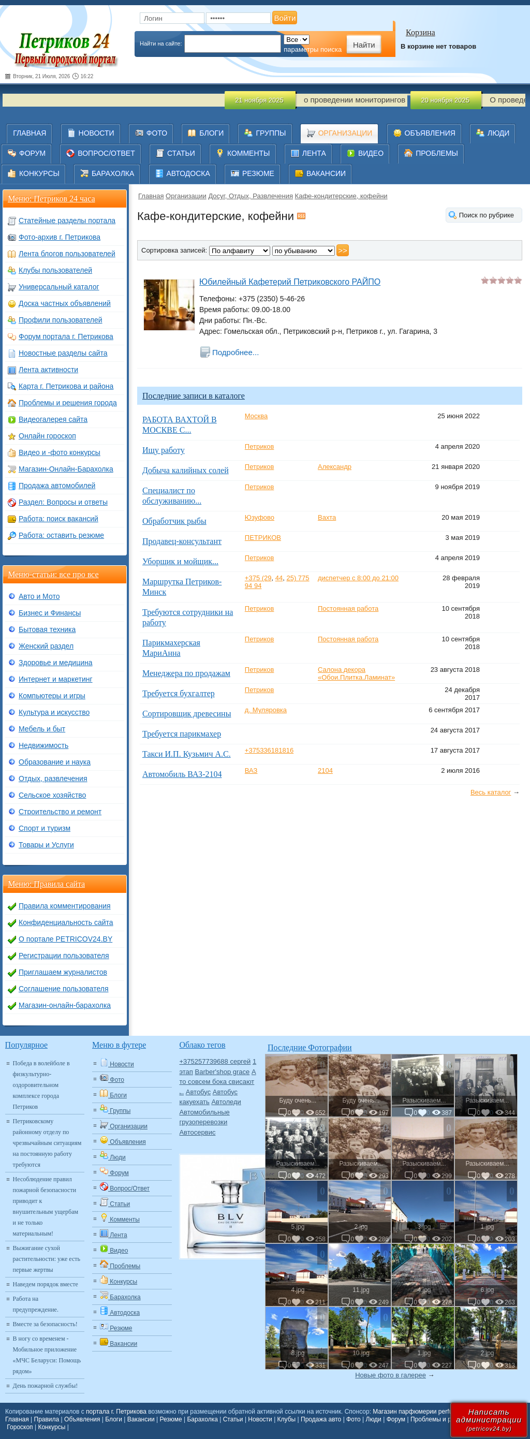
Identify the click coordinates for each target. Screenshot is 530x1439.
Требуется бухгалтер (178, 693)
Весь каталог (490, 792)
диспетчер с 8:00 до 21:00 (358, 578)
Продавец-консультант (182, 541)
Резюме (170, 1419)
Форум (396, 1419)
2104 (325, 770)
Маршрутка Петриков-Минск (182, 586)
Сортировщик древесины (186, 713)
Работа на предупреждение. (35, 1304)
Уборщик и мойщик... (180, 561)
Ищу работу (163, 450)
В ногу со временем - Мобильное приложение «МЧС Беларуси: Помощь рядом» (47, 1355)
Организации (186, 196)
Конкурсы (51, 1427)
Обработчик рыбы (174, 521)
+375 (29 (258, 578)
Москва (256, 416)
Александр (334, 467)
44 (279, 578)
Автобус (198, 1092)
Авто (181, 1093)
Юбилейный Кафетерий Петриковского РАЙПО (289, 281)
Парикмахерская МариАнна (171, 647)
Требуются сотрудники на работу (187, 617)
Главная (151, 196)
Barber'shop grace (222, 1072)
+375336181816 (269, 750)
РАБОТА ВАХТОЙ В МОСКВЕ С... (179, 424)
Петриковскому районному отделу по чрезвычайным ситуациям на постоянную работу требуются (47, 1143)
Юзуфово (259, 517)
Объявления (82, 1419)
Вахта (327, 517)
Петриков (259, 446)
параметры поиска (313, 49)
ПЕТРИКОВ (263, 537)
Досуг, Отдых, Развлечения (250, 196)
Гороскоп (20, 1427)
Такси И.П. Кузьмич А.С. (186, 754)
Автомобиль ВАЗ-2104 (182, 774)
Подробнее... (235, 352)
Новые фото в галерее (390, 1375)
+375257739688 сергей (215, 1061)
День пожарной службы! (45, 1385)
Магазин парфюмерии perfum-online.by (428, 1411)
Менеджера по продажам (186, 673)
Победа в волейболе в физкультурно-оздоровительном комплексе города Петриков (41, 1085)
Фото (353, 1419)
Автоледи (226, 1102)
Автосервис (197, 1132)
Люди (373, 1419)
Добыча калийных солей (185, 470)
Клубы (286, 1419)
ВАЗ (251, 770)
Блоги (113, 1419)
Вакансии (141, 1419)
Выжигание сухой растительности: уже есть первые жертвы (46, 1258)
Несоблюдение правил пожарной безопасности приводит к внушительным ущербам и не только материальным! (45, 1206)
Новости (260, 1419)
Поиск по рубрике (486, 215)
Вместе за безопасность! (45, 1324)
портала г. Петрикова (116, 1411)
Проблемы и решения (442, 1419)
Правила (47, 1419)
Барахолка (202, 1419)
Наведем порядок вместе (45, 1284)
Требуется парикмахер (181, 733)
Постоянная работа (348, 608)
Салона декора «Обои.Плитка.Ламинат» (356, 673)
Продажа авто (321, 1419)
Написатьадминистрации (489, 1419)
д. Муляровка (266, 710)
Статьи (233, 1419)
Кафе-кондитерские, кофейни (341, 196)
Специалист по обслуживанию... (171, 495)
